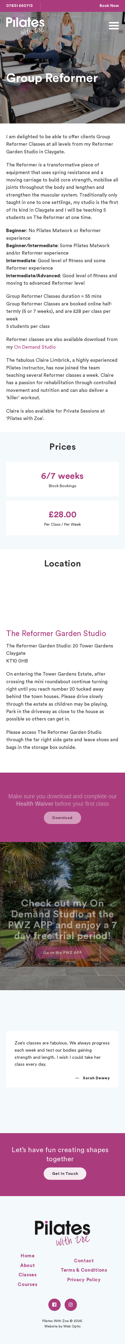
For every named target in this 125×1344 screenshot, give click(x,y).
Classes (27, 1275)
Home (27, 1256)
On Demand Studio (35, 347)
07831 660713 (19, 6)
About (27, 1265)
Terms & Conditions (84, 1270)
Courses (27, 1284)
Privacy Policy (84, 1280)
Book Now (109, 6)
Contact (84, 1261)
